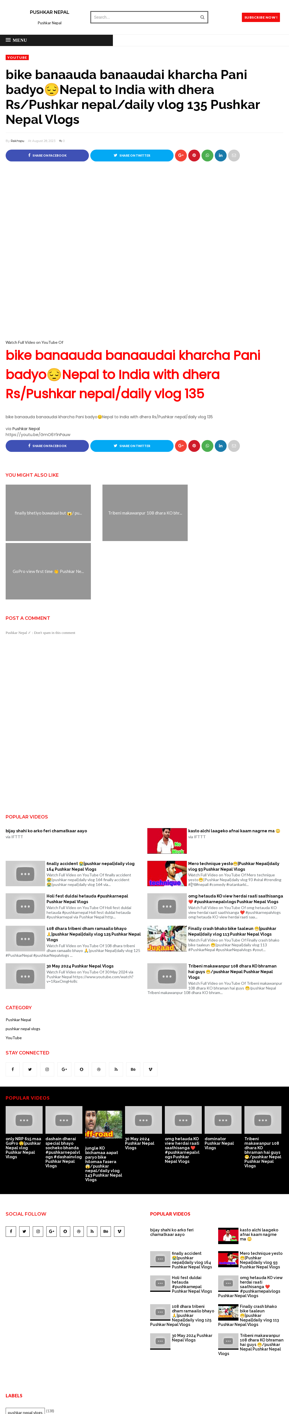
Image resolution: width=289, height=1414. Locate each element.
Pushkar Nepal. (166, 1405)
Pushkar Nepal (49, 12)
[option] (25, 1074)
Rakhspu (17, 141)
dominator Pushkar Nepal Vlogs (219, 1085)
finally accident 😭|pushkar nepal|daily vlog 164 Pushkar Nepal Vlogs (91, 808)
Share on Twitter (132, 155)
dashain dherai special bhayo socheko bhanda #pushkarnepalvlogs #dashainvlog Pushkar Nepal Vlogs (63, 1094)
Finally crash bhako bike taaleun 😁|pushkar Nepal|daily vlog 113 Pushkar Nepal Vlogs (232, 873)
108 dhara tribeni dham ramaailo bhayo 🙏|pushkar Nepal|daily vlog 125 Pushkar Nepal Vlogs (94, 876)
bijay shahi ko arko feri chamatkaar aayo (46, 772)
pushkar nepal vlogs (23, 970)
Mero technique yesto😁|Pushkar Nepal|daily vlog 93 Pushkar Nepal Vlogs (233, 808)
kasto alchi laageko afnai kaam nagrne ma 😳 (234, 772)
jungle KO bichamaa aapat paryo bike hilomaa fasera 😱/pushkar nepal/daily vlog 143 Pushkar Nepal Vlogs (103, 1105)
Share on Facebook (47, 155)
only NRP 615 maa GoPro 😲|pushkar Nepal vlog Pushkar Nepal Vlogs (23, 1089)
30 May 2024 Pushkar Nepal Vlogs (80, 907)
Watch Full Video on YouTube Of (144, 372)
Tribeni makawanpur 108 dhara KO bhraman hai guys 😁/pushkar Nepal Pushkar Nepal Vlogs (232, 913)
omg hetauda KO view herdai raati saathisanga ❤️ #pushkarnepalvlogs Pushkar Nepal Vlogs (235, 840)
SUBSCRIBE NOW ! (261, 17)
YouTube (17, 57)
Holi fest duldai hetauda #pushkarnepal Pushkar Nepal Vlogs (87, 840)
